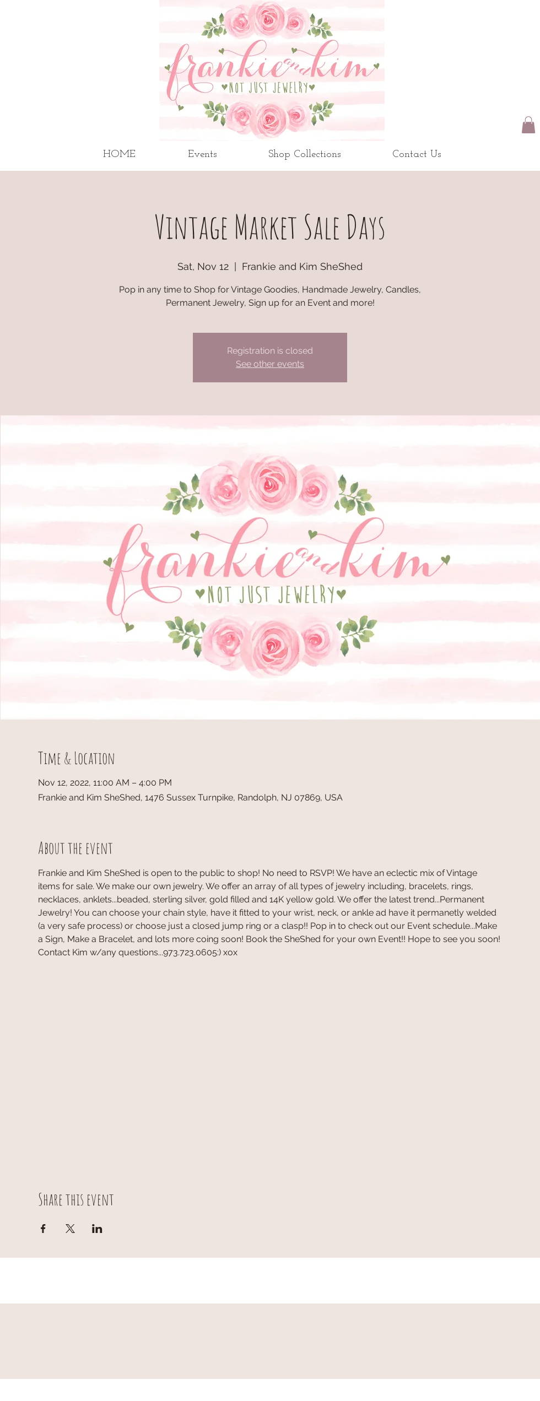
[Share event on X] (70, 1228)
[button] (528, 124)
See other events (270, 364)
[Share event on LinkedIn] (97, 1228)
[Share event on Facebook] (43, 1228)
